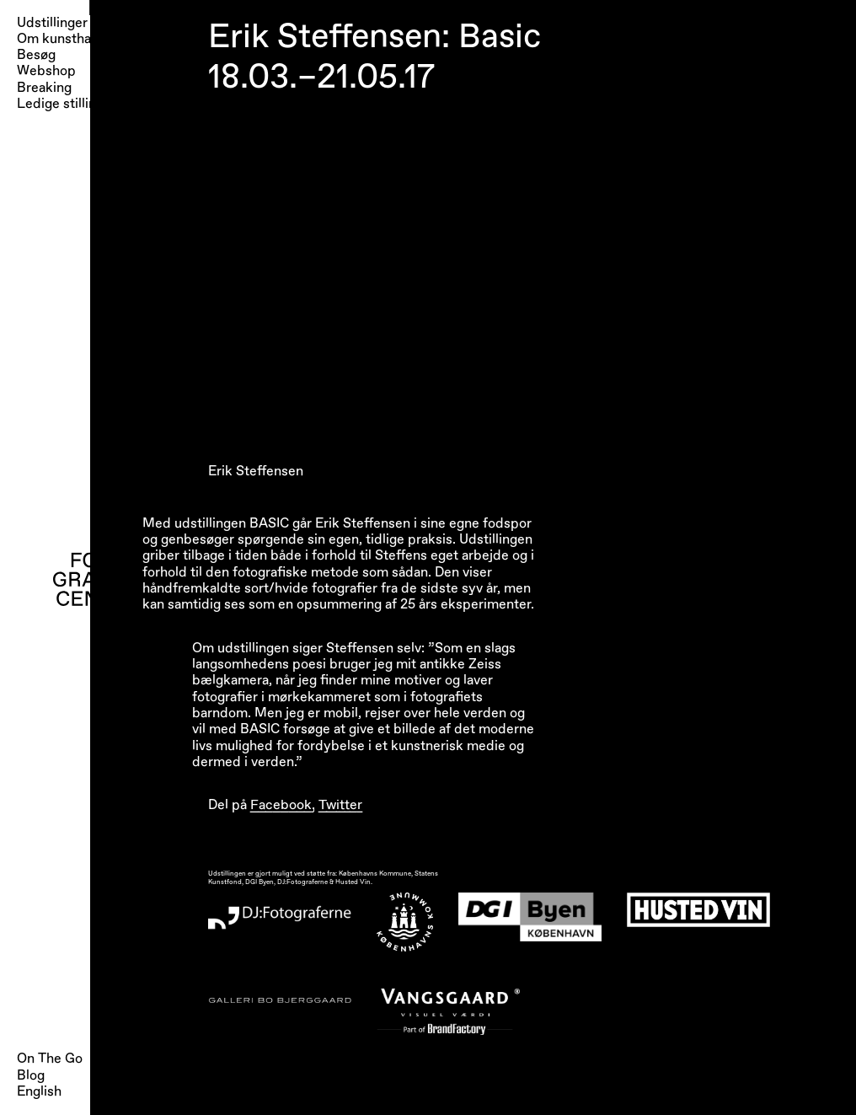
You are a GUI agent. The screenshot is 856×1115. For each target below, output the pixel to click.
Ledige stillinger (66, 104)
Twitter (340, 804)
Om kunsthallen (65, 39)
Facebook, (282, 804)
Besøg (36, 55)
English (39, 1091)
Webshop (46, 71)
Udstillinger (52, 23)
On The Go (50, 1058)
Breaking (44, 88)
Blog (31, 1075)
